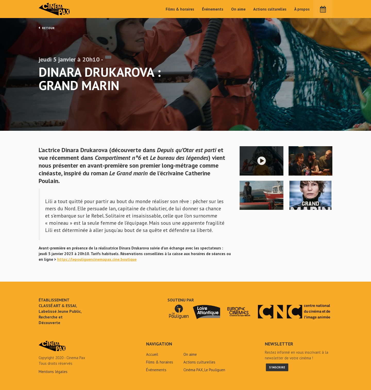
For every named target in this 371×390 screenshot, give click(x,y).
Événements (212, 9)
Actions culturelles (269, 9)
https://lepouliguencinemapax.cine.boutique (97, 259)
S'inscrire (277, 367)
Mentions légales (53, 371)
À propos (302, 9)
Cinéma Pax (54, 9)
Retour (47, 28)
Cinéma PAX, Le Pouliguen (204, 369)
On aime (238, 9)
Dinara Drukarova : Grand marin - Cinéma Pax (52, 346)
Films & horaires (180, 9)
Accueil (152, 354)
